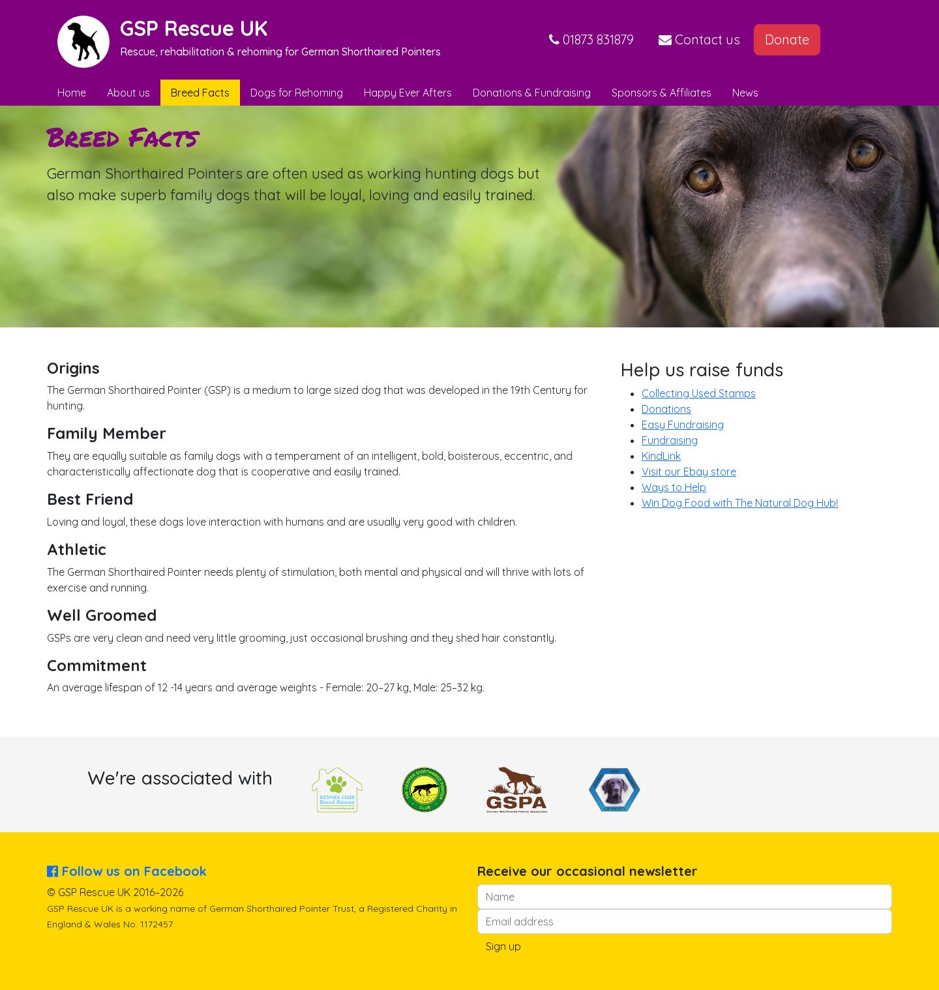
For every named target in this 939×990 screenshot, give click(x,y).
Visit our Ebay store (689, 471)
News (745, 92)
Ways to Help (674, 487)
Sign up (503, 946)
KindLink (661, 455)
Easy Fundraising (683, 424)
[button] (591, 39)
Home (71, 92)
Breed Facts (200, 92)
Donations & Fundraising (532, 92)
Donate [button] (787, 39)
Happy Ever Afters (408, 92)
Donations (666, 408)
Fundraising (670, 440)
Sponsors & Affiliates (661, 92)
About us (128, 92)
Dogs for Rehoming (296, 92)
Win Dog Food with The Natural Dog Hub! (740, 502)
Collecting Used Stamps (699, 393)
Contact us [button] (699, 39)
